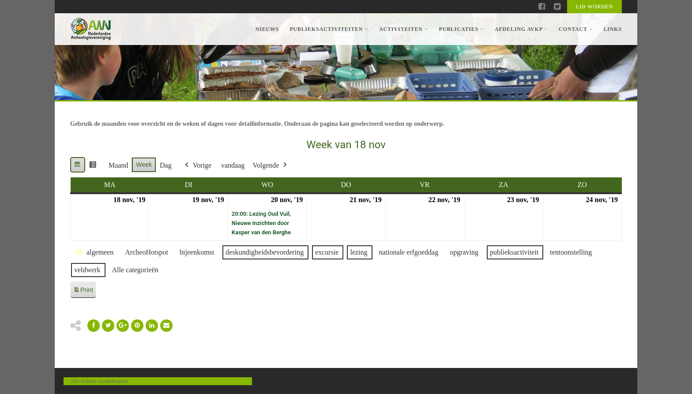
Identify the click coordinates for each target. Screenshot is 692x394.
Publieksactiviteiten (329, 29)
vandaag (232, 165)
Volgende (270, 165)
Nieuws (267, 29)
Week (144, 164)
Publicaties (461, 29)
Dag (166, 165)
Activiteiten (403, 29)
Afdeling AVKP (521, 29)
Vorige (197, 165)
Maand (118, 165)
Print (83, 291)
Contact (576, 29)
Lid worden (594, 7)
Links (612, 29)
